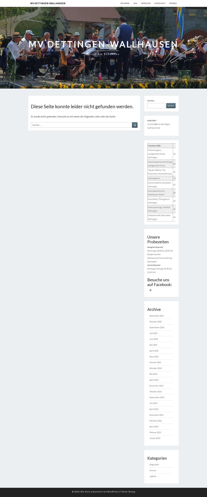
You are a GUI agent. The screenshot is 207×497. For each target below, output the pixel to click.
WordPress (112, 491)
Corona (152, 470)
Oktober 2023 (155, 391)
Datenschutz (159, 3)
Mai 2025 (153, 344)
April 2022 (153, 426)
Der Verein (125, 3)
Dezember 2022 (156, 415)
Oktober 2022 (155, 420)
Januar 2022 (154, 438)
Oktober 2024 (155, 368)
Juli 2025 (153, 333)
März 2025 (154, 356)
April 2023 (153, 409)
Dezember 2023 (156, 385)
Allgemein (154, 464)
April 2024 (153, 380)
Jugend (152, 476)
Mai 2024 (153, 374)
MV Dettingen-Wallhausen (47, 3)
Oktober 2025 (155, 321)
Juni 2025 (153, 339)
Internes (173, 3)
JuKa (135, 3)
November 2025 (156, 315)
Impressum (145, 3)
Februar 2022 (155, 432)
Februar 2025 (155, 362)
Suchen (150, 100)
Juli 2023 (153, 403)
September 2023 (156, 397)
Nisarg (131, 491)
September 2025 (156, 327)
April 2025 (153, 350)
